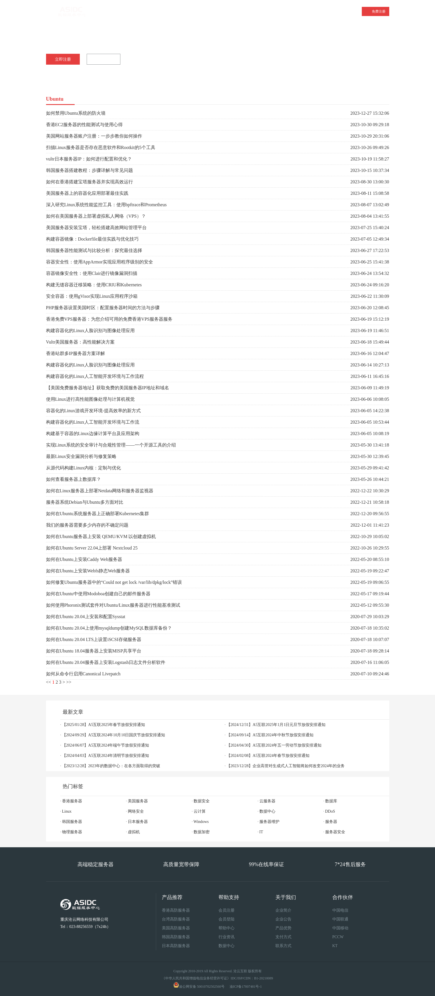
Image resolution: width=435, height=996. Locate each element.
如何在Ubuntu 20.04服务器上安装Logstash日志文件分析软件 (106, 662)
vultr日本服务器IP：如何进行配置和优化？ (89, 158)
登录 (353, 11)
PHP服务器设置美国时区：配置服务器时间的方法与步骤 (103, 307)
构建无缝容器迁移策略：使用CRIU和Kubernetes (94, 284)
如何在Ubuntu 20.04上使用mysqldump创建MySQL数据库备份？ (109, 628)
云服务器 (211, 11)
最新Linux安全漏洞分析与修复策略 (81, 456)
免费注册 (379, 11)
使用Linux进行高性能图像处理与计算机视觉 (90, 399)
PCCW (338, 937)
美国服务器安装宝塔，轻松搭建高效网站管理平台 (96, 227)
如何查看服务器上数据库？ (73, 479)
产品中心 (284, 11)
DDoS (330, 811)
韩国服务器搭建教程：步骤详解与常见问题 (89, 170)
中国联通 (340, 919)
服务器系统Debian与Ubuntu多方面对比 (84, 502)
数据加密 (202, 832)
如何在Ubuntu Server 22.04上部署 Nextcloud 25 (92, 547)
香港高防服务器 (176, 910)
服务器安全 (335, 832)
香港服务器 (142, 10)
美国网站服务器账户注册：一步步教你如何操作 (94, 136)
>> (68, 682)
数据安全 (202, 801)
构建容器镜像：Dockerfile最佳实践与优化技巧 (92, 239)
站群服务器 (248, 11)
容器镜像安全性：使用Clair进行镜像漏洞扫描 (92, 273)
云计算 (200, 811)
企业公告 (283, 919)
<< (48, 682)
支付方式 (283, 937)
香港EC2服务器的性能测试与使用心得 (84, 124)
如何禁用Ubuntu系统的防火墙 (76, 113)
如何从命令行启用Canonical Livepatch (83, 673)
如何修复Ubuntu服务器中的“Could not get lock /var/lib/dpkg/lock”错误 (114, 582)
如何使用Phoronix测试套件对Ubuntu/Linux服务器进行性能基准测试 (113, 605)
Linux (66, 811)
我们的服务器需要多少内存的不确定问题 (87, 525)
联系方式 (283, 946)
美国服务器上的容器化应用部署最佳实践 (87, 193)
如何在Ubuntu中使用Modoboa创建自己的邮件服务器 (98, 593)
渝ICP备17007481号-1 (246, 987)
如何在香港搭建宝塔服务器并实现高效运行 (89, 181)
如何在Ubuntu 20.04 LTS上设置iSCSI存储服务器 (93, 639)
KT (335, 946)
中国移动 (340, 928)
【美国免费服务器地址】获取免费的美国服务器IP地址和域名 (107, 387)
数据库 (331, 801)
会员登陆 (227, 919)
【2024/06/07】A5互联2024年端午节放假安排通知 (105, 745)
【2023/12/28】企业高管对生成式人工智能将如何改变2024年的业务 (286, 766)
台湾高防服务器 (176, 919)
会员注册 (227, 910)
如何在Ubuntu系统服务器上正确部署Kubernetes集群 (97, 513)
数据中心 (267, 811)
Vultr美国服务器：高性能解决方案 (80, 342)
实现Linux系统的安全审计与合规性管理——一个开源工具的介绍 (111, 445)
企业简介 (283, 910)
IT (261, 832)
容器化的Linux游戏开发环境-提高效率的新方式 (93, 410)
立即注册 (63, 59)
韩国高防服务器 (176, 937)
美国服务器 (176, 11)
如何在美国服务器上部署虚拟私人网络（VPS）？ (96, 216)
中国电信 (340, 910)
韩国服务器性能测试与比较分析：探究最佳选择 (94, 250)
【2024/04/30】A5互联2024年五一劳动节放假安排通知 (274, 745)
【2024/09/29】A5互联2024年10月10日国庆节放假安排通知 (113, 735)
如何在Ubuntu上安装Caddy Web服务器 (84, 559)
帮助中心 (227, 928)
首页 (109, 11)
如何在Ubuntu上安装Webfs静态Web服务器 (88, 570)
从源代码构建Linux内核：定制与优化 (83, 467)
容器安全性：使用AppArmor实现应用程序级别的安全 (99, 261)
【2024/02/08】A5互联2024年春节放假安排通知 (268, 755)
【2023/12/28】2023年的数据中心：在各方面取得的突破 (111, 766)
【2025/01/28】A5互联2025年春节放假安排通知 (103, 725)
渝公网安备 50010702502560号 (202, 987)
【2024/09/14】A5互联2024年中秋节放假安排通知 (270, 735)
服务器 (331, 822)
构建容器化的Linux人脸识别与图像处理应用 (90, 330)
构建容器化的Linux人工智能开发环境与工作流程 (95, 376)
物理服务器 (72, 832)
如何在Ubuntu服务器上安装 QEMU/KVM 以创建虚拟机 (101, 536)
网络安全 (136, 811)
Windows (201, 822)
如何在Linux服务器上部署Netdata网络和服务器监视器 (100, 490)
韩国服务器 (72, 822)
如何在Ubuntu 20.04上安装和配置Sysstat (85, 616)
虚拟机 (134, 832)
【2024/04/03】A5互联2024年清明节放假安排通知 (105, 755)
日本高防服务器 (176, 946)
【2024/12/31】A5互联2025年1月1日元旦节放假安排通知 (276, 725)
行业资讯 (227, 937)
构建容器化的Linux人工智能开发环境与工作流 (92, 422)
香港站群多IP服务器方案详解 (75, 353)
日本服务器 (138, 822)
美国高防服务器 (176, 928)
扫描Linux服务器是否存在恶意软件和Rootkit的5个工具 (100, 147)
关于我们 (314, 11)
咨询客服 (105, 59)
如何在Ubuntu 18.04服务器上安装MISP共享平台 (93, 650)
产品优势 (283, 928)
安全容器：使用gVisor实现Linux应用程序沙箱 (92, 296)
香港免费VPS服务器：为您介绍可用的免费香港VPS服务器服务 (109, 319)
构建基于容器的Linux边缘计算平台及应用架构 (92, 433)
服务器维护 (269, 822)
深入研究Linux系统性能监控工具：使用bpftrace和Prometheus (106, 204)
